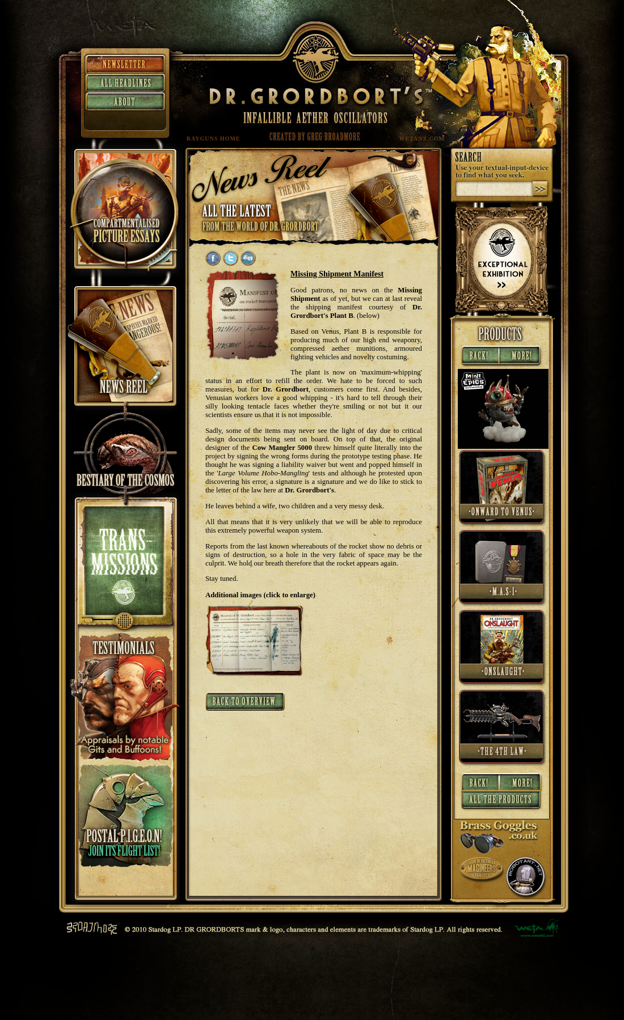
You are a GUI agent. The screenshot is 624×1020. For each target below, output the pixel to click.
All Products (502, 802)
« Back (479, 356)
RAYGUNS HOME (214, 138)
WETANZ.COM (422, 138)
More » (521, 356)
